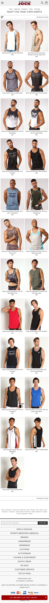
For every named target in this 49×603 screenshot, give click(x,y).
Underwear (24, 541)
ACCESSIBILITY (42, 585)
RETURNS (12, 585)
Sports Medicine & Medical (24, 533)
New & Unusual (24, 529)
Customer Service (24, 569)
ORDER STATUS (24, 587)
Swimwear (24, 545)
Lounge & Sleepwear (24, 557)
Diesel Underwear (36, 512)
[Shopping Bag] (46, 2)
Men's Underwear (7, 510)
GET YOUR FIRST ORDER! (29, 597)
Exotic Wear (24, 561)
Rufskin (30, 513)
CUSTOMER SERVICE (22, 585)
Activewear (24, 553)
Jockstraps (12, 512)
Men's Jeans (39, 510)
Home (10, 9)
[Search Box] (42, 3)
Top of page (24, 573)
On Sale (24, 565)
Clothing (24, 549)
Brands (24, 537)
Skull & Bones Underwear (23, 512)
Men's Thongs (31, 510)
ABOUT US (4, 585)
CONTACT (33, 585)
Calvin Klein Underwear (19, 510)
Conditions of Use (25, 600)
